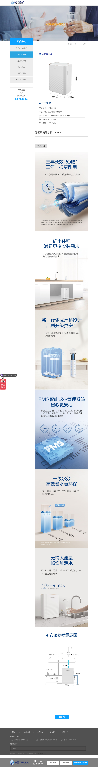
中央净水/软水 (21, 79)
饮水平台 (21, 67)
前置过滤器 (21, 73)
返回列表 (62, 717)
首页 (71, 44)
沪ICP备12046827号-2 (42, 753)
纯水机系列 (21, 54)
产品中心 (76, 44)
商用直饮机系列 (21, 48)
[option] (61, 89)
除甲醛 (14, 748)
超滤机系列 (21, 61)
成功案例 (52, 732)
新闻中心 (65, 732)
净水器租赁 (26, 732)
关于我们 (13, 732)
